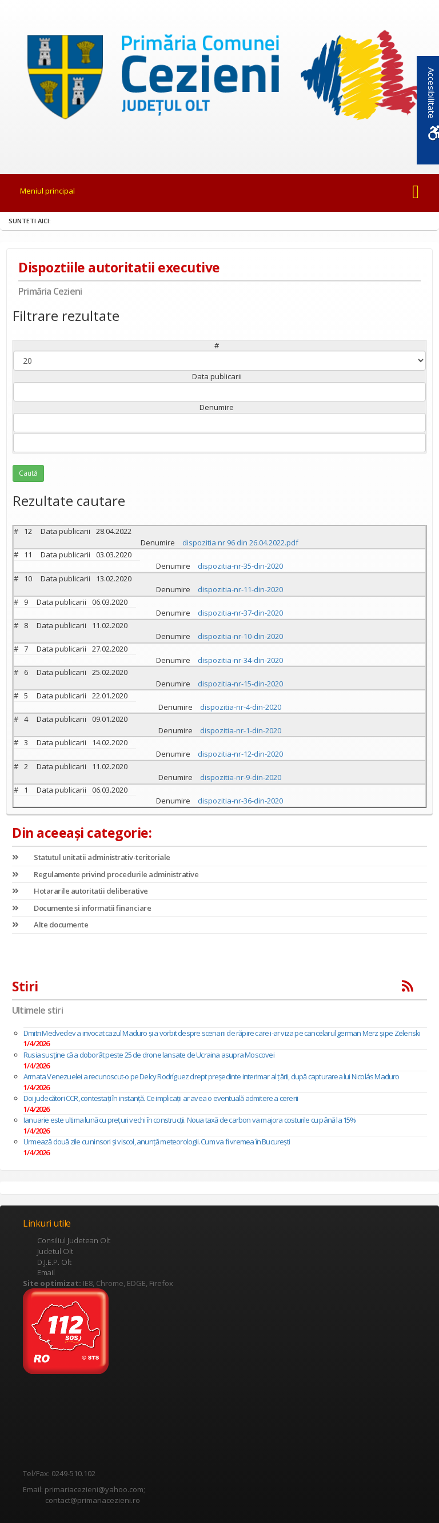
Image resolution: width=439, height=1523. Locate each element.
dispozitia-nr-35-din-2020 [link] (240, 566)
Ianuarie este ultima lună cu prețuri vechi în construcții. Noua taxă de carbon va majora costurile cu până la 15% (189, 1120)
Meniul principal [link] (47, 191)
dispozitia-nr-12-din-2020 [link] (240, 754)
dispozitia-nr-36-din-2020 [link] (240, 800)
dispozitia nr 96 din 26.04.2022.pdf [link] (240, 542)
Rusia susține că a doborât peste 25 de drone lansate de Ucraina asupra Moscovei (148, 1055)
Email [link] (46, 1272)
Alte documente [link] (50, 924)
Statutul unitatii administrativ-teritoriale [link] (91, 857)
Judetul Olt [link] (55, 1251)
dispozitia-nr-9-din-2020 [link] (240, 777)
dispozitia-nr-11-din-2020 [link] (240, 589)
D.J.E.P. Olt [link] (54, 1262)
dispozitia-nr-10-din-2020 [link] (240, 636)
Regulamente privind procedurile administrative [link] (105, 874)
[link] (219, 79)
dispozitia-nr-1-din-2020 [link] (240, 730)
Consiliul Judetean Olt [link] (73, 1240)
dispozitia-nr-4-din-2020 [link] (240, 707)
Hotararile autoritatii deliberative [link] (80, 891)
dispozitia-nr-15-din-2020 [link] (240, 683)
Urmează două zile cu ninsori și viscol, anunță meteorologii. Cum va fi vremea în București (156, 1141)
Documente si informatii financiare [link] (81, 908)
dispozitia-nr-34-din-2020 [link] (240, 660)
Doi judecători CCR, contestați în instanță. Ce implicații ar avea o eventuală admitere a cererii (160, 1098)
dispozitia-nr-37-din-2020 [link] (240, 613)
